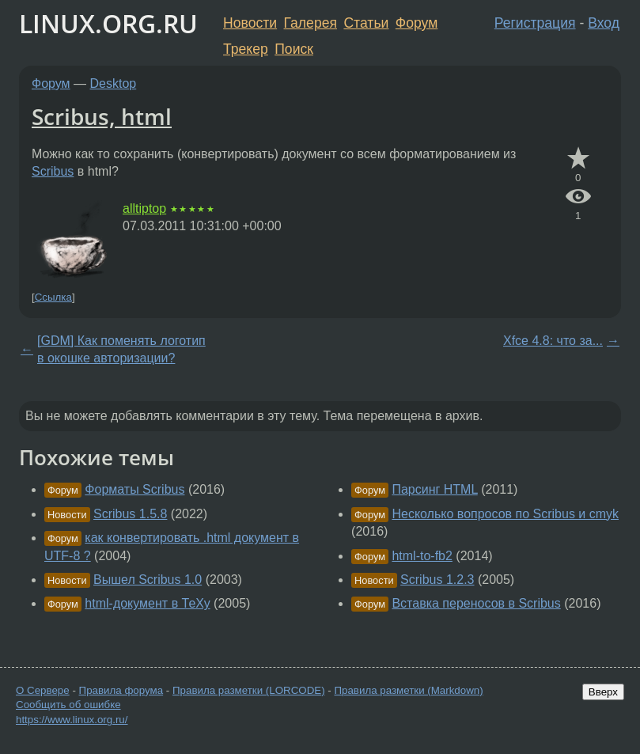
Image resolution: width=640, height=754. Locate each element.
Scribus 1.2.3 (437, 579)
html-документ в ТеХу (147, 603)
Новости (250, 23)
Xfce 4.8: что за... (553, 340)
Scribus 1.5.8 (130, 514)
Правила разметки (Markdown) (408, 690)
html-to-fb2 (422, 556)
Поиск (294, 49)
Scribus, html (102, 116)
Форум (416, 23)
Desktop (113, 83)
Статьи (365, 23)
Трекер (245, 49)
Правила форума (121, 690)
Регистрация (535, 23)
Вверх (603, 692)
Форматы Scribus (134, 489)
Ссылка (53, 297)
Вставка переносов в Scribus (476, 603)
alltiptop (144, 208)
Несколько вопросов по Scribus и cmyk (505, 514)
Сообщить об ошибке (68, 704)
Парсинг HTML (434, 489)
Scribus (53, 171)
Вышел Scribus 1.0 (147, 579)
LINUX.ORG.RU (108, 23)
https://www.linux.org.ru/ (71, 720)
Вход (603, 23)
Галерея (310, 23)
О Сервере (43, 690)
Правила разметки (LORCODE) (248, 690)
